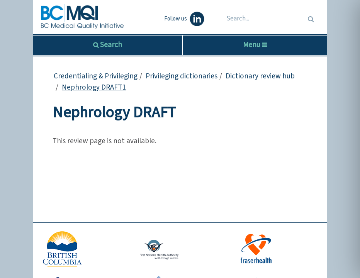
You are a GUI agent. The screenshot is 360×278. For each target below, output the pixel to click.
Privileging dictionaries (181, 76)
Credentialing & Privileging (96, 76)
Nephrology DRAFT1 (94, 87)
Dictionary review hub (260, 76)
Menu (255, 44)
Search (110, 44)
